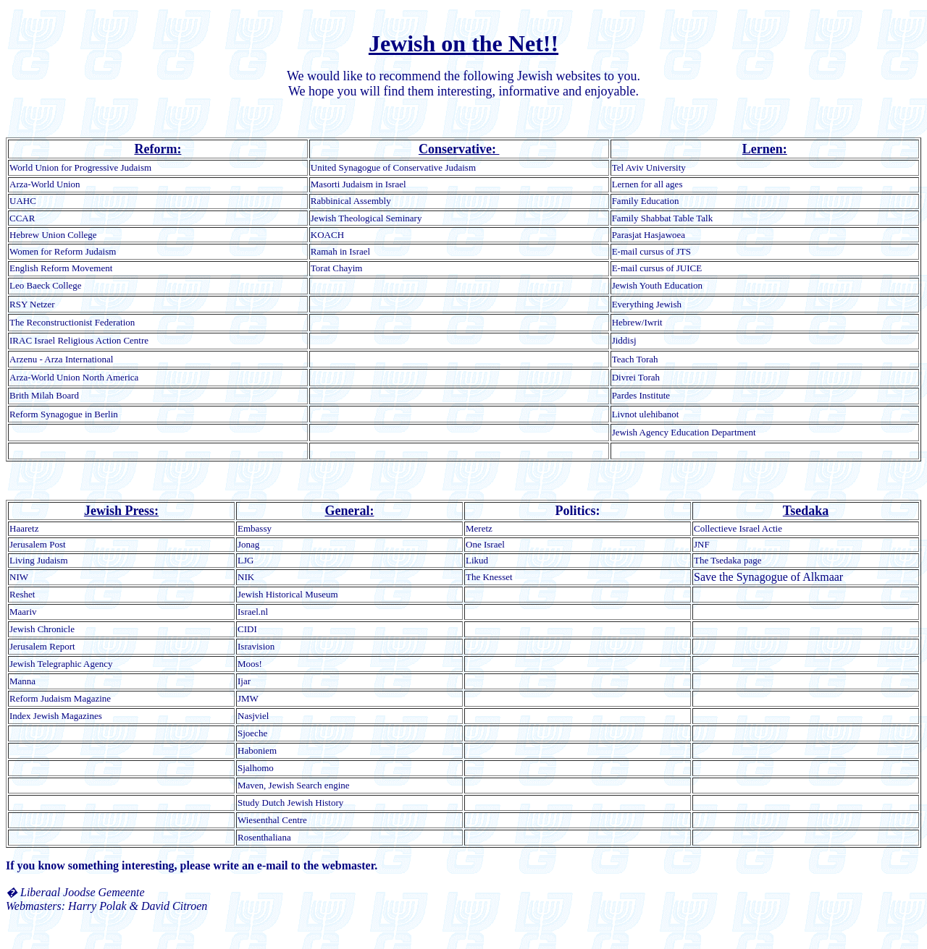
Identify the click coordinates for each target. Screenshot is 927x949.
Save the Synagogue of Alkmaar (768, 577)
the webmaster (339, 865)
